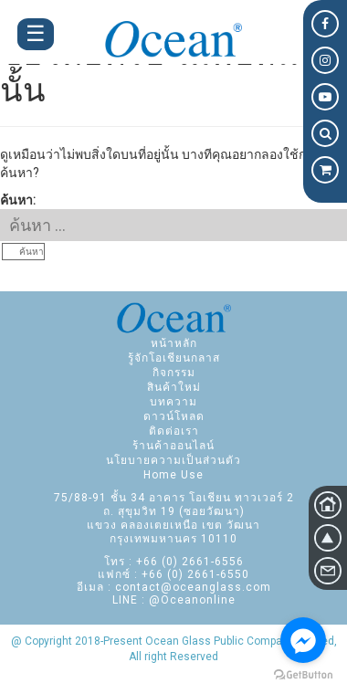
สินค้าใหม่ (174, 387)
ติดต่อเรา (174, 431)
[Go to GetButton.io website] (303, 675)
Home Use (173, 474)
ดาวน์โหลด (174, 416)
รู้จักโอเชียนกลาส (174, 358)
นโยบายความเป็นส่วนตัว (173, 460)
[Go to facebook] (303, 640)
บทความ (173, 401)
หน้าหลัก (174, 343)
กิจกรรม (173, 372)
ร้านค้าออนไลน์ (173, 445)
